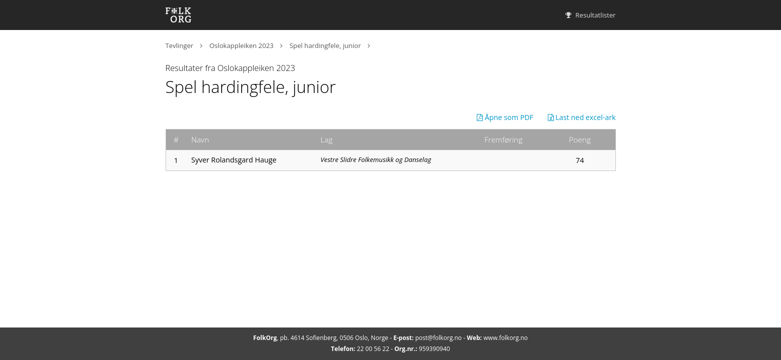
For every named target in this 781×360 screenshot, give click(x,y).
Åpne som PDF (505, 117)
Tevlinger (180, 45)
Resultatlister (590, 15)
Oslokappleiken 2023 (242, 45)
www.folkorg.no (505, 338)
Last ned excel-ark (582, 117)
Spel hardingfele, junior (325, 45)
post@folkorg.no (438, 338)
